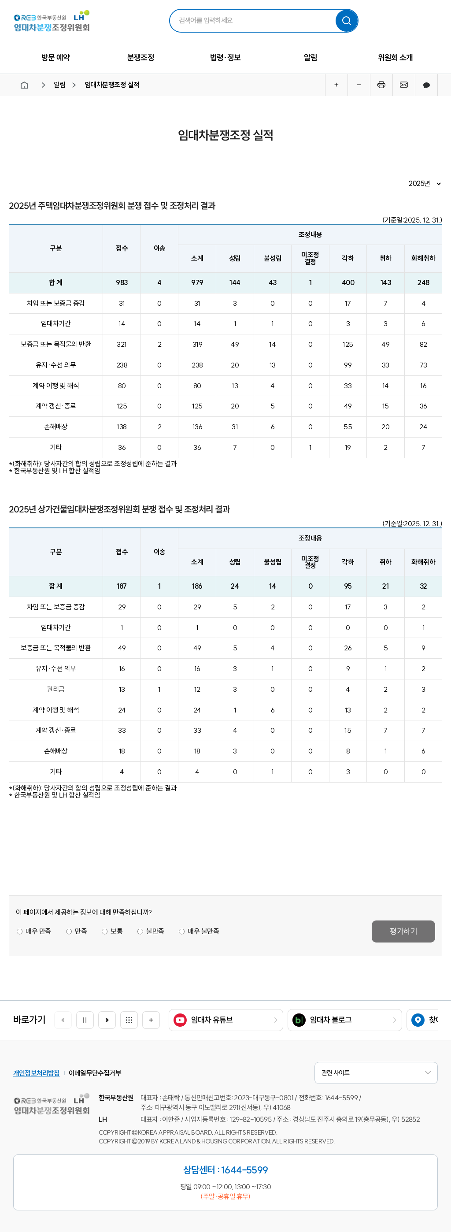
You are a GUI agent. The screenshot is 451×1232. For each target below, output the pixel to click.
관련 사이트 (376, 1073)
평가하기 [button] (403, 931)
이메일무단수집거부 (95, 1073)
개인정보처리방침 (36, 1073)
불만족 (155, 931)
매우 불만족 (203, 931)
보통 (116, 931)
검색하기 (346, 20)
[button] (107, 1020)
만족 (80, 931)
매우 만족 (38, 931)
